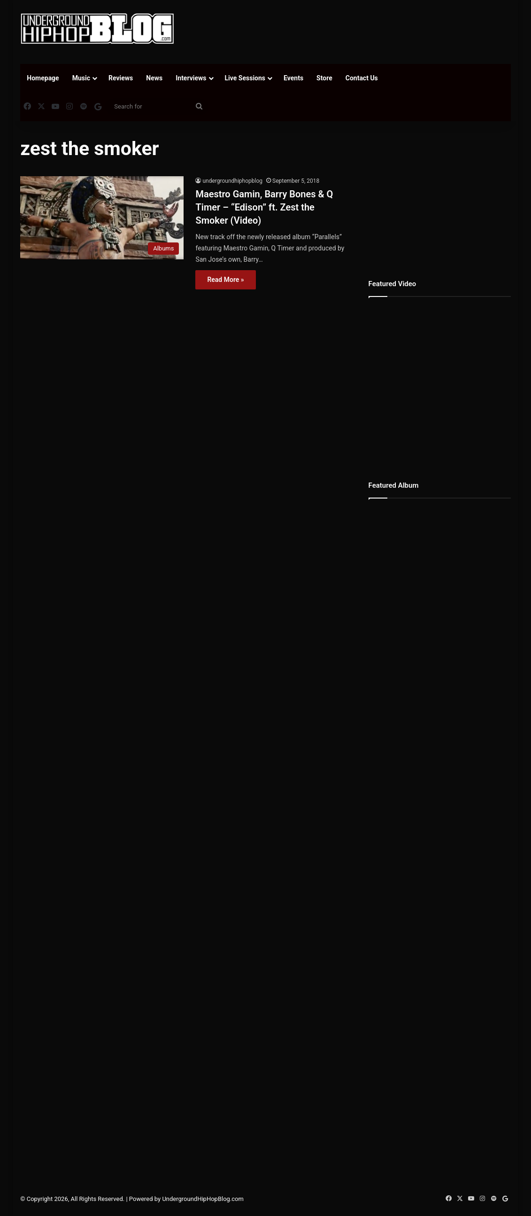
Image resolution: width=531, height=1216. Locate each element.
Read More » (225, 279)
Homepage (43, 78)
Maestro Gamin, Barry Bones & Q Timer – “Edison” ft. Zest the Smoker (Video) (264, 207)
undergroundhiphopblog (232, 181)
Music (81, 78)
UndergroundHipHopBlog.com (203, 1198)
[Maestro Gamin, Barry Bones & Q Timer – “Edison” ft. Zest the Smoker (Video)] (102, 217)
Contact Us (362, 78)
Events (293, 78)
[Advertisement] (359, 30)
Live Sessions (245, 78)
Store (324, 78)
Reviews (120, 78)
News (154, 78)
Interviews (191, 78)
